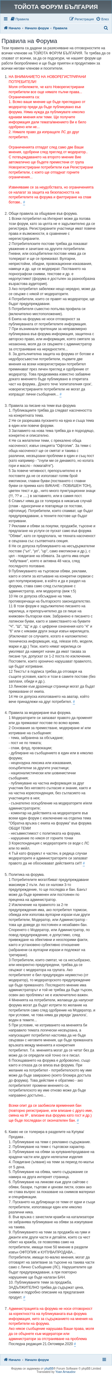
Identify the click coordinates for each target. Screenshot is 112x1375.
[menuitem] (19, 19)
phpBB (49, 1368)
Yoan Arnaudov (65, 1372)
